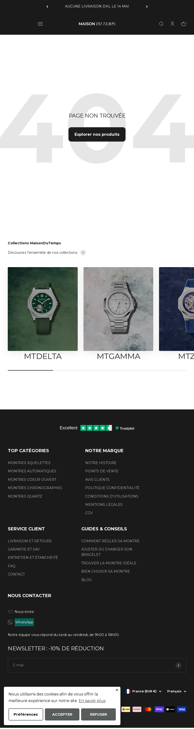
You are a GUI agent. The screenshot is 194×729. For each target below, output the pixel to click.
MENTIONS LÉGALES (104, 504)
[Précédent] (47, 6)
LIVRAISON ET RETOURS (30, 541)
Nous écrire (21, 612)
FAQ (11, 566)
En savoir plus (92, 700)
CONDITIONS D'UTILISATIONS (111, 496)
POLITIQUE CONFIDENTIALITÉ (112, 488)
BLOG (86, 580)
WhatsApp (24, 622)
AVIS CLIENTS (97, 479)
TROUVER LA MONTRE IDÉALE (108, 563)
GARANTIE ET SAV (24, 549)
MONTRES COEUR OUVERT (32, 479)
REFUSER (98, 714)
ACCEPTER (62, 714)
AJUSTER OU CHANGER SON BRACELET (106, 552)
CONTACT (16, 574)
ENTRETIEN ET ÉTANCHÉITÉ (33, 557)
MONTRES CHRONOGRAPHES (35, 488)
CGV (89, 513)
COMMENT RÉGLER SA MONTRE (110, 541)
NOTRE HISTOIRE (101, 463)
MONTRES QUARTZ (25, 496)
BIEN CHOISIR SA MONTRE (105, 571)
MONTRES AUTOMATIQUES (32, 471)
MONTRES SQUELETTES (29, 463)
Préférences (26, 714)
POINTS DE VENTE (101, 471)
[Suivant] (147, 6)
